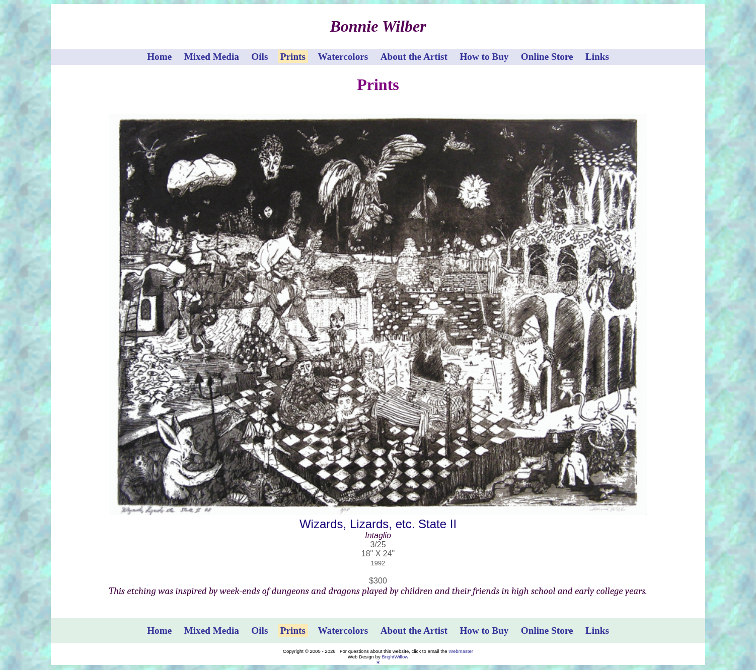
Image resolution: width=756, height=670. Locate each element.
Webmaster (460, 651)
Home (159, 56)
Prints (293, 56)
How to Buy (484, 56)
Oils (259, 56)
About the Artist (414, 56)
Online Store (547, 56)
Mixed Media (211, 56)
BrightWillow (395, 656)
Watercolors (343, 56)
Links (597, 56)
